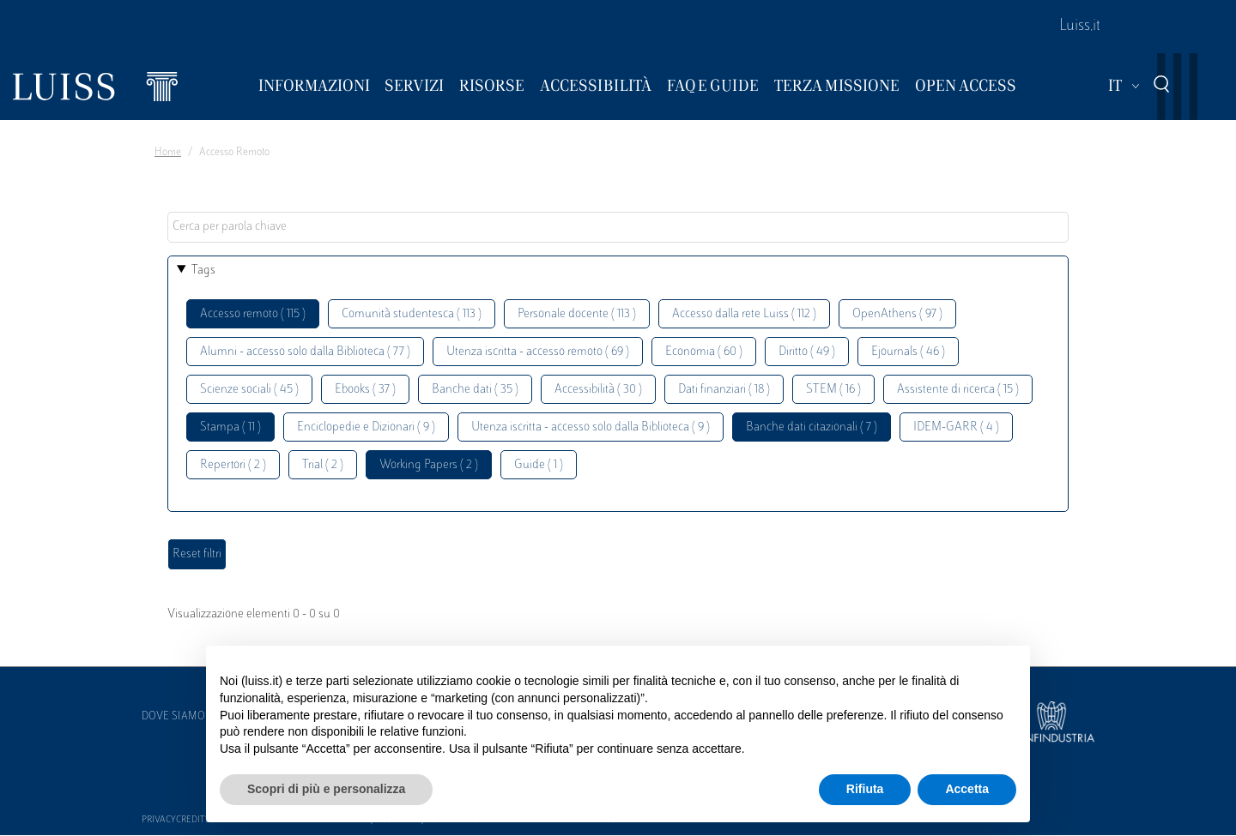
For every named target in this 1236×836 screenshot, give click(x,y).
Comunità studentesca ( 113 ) (412, 314)
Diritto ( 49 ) (807, 352)
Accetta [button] (967, 789)
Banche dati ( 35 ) (475, 389)
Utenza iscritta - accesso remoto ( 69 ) (537, 352)
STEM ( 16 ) (833, 389)
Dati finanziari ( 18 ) (724, 389)
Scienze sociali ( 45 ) (249, 389)
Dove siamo (173, 717)
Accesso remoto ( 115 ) (253, 314)
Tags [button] (203, 270)
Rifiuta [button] (865, 789)
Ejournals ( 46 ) (908, 352)
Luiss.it (1079, 26)
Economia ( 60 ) (703, 352)
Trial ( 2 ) (322, 465)
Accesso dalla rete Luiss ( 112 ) (744, 314)
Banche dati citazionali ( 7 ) (811, 427)
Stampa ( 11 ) (230, 427)
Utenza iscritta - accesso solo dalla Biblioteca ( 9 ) (590, 427)
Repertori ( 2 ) (233, 465)
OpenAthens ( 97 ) (897, 314)
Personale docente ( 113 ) (577, 314)
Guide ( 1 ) (538, 465)
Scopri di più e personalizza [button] (326, 789)
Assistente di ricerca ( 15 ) (958, 389)
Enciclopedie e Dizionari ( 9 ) (366, 427)
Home (167, 152)
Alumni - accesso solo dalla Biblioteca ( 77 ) (305, 352)
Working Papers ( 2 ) (428, 465)
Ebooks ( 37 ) (365, 389)
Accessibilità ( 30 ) (598, 389)
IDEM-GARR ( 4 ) (956, 427)
